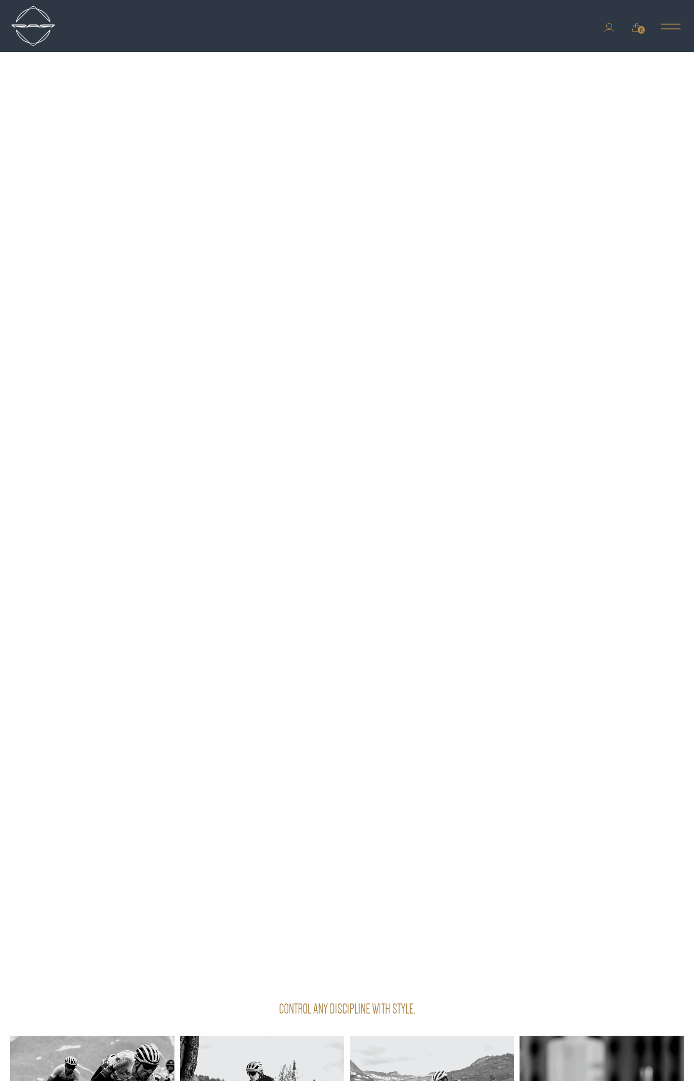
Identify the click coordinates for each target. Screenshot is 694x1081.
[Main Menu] (671, 27)
